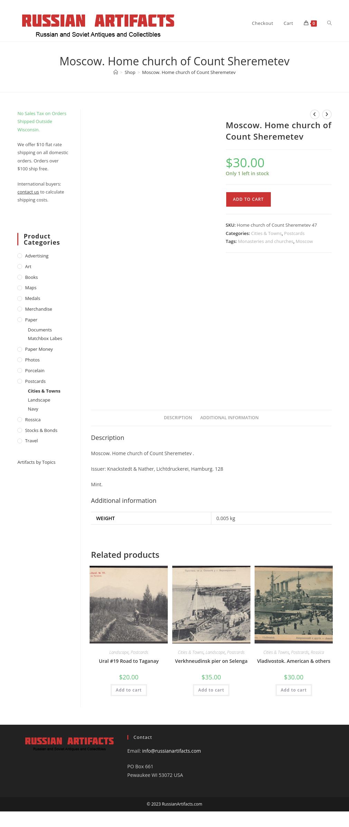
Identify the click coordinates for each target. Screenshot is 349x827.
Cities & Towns (266, 233)
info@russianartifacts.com (171, 751)
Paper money (39, 349)
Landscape (119, 652)
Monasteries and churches (265, 241)
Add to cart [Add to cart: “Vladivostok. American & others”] (294, 690)
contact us (28, 192)
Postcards (294, 233)
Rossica (317, 652)
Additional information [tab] (229, 418)
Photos (32, 360)
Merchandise (38, 309)
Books (31, 277)
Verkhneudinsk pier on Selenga (211, 661)
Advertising (36, 256)
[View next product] (327, 114)
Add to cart (248, 199)
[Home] (115, 72)
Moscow (304, 241)
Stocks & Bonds (41, 430)
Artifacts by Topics (36, 462)
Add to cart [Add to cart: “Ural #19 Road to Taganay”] (129, 690)
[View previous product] (315, 114)
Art (28, 266)
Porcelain (34, 370)
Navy (33, 409)
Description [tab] (178, 418)
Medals (32, 298)
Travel (31, 441)
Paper (31, 320)
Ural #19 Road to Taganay (129, 661)
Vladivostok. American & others (293, 661)
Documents (40, 330)
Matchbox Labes (45, 338)
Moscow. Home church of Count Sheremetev (189, 72)
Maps (30, 287)
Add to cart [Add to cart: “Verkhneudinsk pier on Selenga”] (211, 690)
